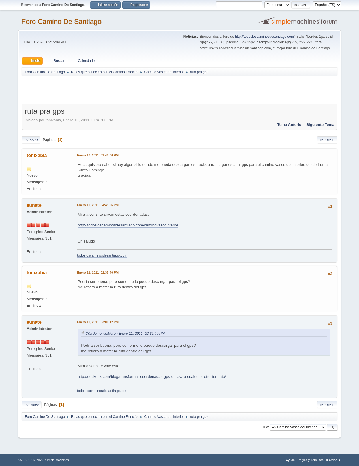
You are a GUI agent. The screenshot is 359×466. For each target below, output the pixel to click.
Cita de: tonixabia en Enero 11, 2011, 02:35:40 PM (125, 333)
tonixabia (37, 155)
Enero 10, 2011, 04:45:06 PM (98, 205)
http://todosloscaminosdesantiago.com (264, 37)
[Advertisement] (123, 90)
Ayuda (290, 460)
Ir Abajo (30, 139)
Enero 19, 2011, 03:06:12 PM (98, 322)
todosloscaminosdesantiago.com (102, 255)
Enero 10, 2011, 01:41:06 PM (98, 155)
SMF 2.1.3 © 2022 (30, 460)
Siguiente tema (320, 124)
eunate (34, 205)
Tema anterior (290, 124)
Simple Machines (57, 460)
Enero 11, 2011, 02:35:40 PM (98, 272)
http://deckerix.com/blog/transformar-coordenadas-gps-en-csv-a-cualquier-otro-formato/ (152, 376)
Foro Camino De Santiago (61, 21)
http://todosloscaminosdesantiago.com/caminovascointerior (128, 225)
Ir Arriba (31, 404)
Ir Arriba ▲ (333, 460)
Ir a (265, 427)
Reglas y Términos (311, 460)
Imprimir (327, 139)
